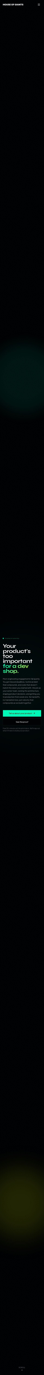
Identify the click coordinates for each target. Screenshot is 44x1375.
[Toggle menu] (39, 4)
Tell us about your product (22, 713)
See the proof (22, 722)
